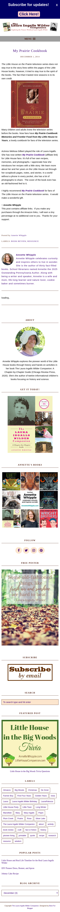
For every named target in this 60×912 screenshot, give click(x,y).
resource (33, 241)
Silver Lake (40, 818)
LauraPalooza (47, 801)
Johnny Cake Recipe (10, 874)
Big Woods (19, 790)
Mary (18, 813)
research (52, 835)
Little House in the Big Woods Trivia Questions (30, 771)
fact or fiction (31, 830)
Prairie (20, 818)
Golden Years (41, 796)
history (43, 830)
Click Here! (29, 14)
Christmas (32, 790)
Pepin (40, 813)
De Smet (45, 790)
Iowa (53, 796)
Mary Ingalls (29, 813)
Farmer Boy (8, 796)
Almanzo (7, 790)
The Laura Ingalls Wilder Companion (19, 824)
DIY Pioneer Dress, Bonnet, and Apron (17, 868)
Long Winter (41, 807)
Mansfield (7, 813)
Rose (29, 818)
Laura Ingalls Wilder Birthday (24, 801)
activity (51, 824)
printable (22, 835)
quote (32, 835)
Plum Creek (8, 818)
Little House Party (11, 807)
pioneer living (9, 835)
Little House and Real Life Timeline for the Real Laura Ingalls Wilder (27, 861)
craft (19, 830)
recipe (41, 835)
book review (18, 241)
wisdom (18, 841)
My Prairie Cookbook (33, 154)
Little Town (27, 807)
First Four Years (24, 796)
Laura (5, 801)
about (41, 824)
